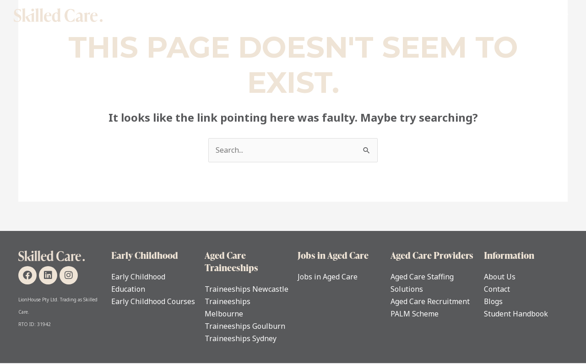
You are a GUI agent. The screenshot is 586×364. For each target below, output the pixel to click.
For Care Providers (490, 15)
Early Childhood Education (347, 15)
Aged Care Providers (432, 255)
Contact (550, 15)
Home (194, 15)
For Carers (425, 15)
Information (509, 255)
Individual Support (253, 15)
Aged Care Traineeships (231, 261)
